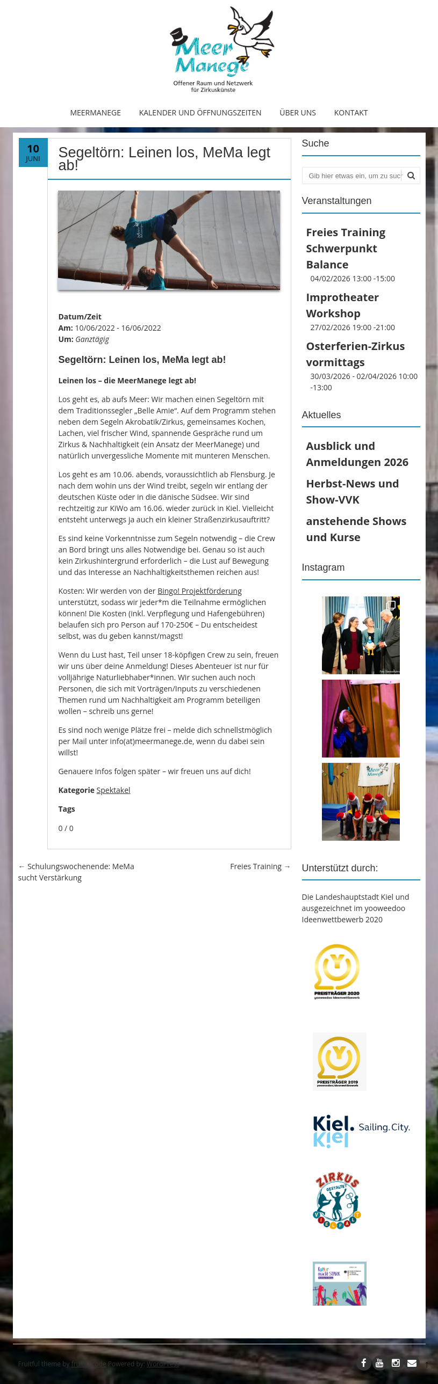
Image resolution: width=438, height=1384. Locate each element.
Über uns (297, 112)
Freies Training (260, 866)
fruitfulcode (88, 1363)
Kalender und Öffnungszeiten (200, 112)
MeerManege (95, 112)
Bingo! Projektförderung (199, 591)
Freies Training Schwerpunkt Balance (345, 248)
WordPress (163, 1363)
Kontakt (351, 112)
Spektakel (114, 790)
